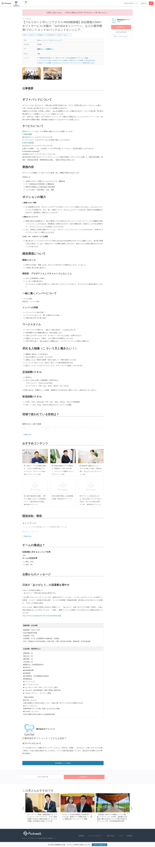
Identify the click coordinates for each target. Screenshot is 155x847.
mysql (59, 35)
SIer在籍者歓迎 (71, 58)
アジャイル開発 (83, 58)
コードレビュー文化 (45, 60)
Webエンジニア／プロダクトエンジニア (49, 40)
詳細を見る (28, 434)
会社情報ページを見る (63, 763)
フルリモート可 (68, 63)
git (65, 35)
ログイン (144, 3)
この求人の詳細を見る (99, 845)
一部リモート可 (59, 58)
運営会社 (130, 836)
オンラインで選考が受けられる (84, 63)
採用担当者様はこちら (131, 3)
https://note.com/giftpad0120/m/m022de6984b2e (40, 616)
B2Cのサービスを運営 (60, 60)
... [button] (69, 35)
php (25, 35)
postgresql (50, 35)
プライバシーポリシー (95, 836)
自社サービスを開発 (45, 63)
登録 (151, 3)
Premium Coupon (31, 151)
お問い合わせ (110, 836)
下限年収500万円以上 (45, 58)
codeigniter (40, 35)
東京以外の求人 (90, 60)
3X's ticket (28, 143)
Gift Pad (27, 134)
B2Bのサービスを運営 (76, 60)
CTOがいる (57, 63)
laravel (31, 35)
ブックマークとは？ (121, 36)
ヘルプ (121, 836)
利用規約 (81, 836)
